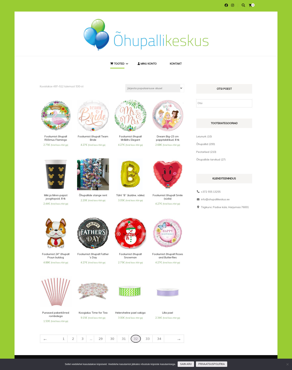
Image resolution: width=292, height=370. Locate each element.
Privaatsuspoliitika (211, 364)
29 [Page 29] (101, 338)
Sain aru (186, 364)
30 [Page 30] (112, 338)
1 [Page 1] (64, 338)
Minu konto (147, 63)
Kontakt (176, 63)
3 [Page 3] (83, 338)
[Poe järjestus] (155, 88)
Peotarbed (202, 152)
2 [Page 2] (73, 338)
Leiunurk (201, 136)
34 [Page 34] (159, 338)
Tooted (117, 63)
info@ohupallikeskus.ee (215, 199)
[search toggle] (243, 5)
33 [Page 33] (148, 338)
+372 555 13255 (210, 191)
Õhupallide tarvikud (208, 159)
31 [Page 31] (124, 338)
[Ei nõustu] (287, 364)
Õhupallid (202, 144)
